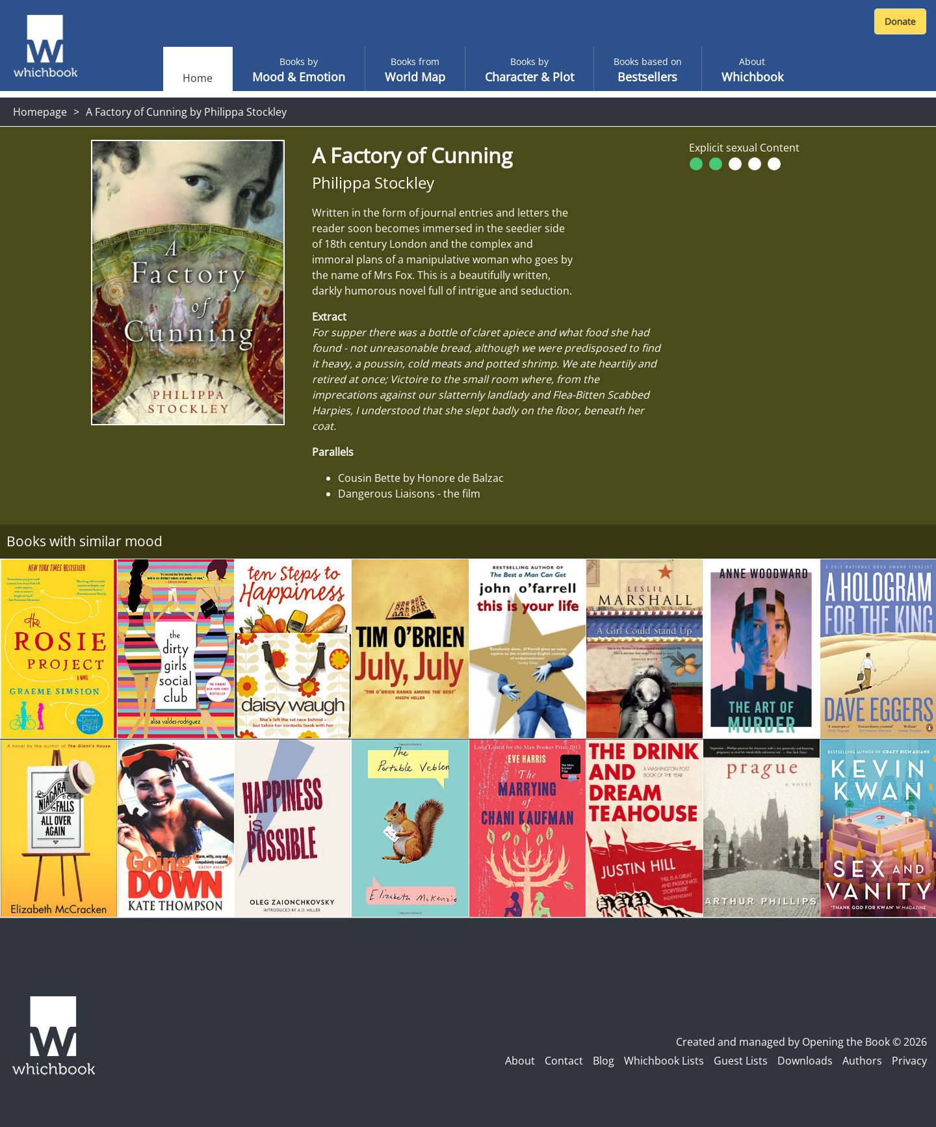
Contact (564, 1061)
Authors (862, 1061)
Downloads (805, 1061)
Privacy (909, 1061)
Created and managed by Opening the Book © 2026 (801, 1042)
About (520, 1061)
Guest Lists (741, 1061)
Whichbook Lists (664, 1061)
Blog (603, 1061)
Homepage (40, 112)
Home (198, 78)
